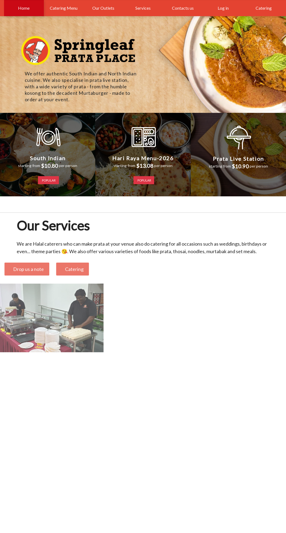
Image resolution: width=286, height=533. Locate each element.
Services (143, 8)
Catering (263, 8)
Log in (223, 8)
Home (24, 8)
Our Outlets (103, 8)
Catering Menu (63, 8)
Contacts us (183, 8)
